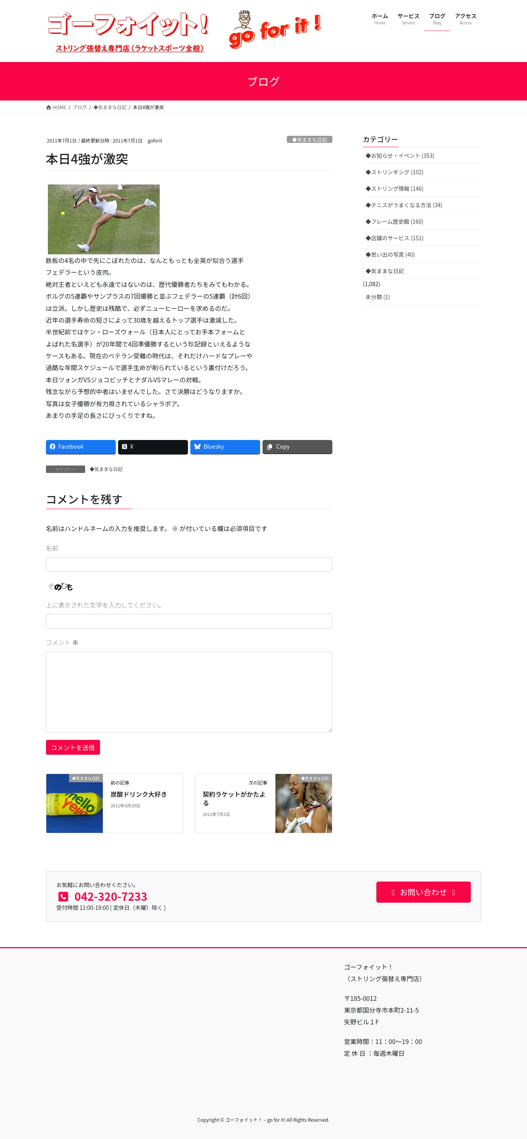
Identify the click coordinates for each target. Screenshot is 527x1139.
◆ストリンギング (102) (395, 172)
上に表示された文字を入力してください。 (105, 605)
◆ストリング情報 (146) (395, 188)
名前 (52, 548)
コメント (62, 642)
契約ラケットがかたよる (234, 798)
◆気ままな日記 (309, 139)
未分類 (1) (378, 297)
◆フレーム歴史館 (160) (395, 221)
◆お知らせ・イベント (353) (400, 155)
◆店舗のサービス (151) (395, 238)
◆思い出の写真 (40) (390, 254)
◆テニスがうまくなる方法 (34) (404, 205)
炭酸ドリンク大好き (139, 794)
